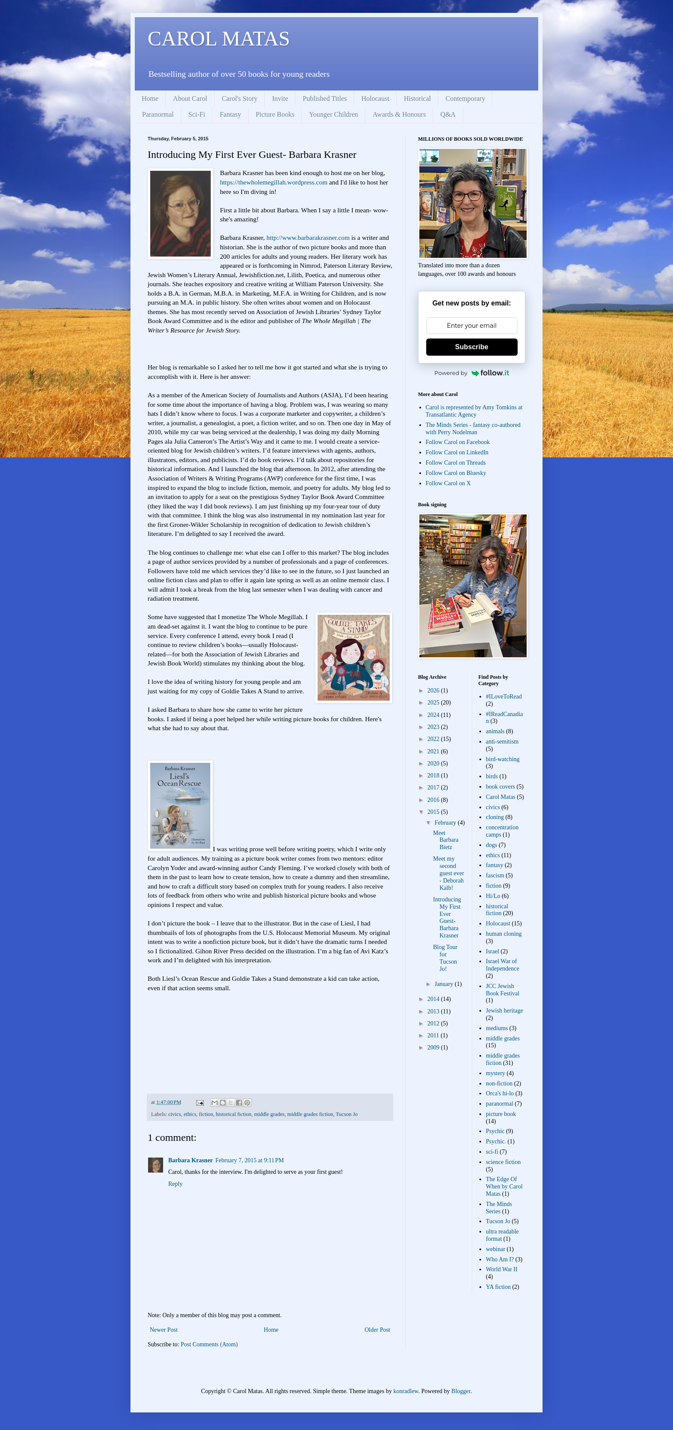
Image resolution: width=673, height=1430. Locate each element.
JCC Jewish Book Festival (502, 990)
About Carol (190, 98)
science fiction (503, 1162)
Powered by (471, 372)
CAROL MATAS (219, 38)
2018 (434, 775)
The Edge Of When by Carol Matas (504, 1186)
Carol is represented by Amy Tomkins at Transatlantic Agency (474, 411)
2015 (434, 812)
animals (495, 731)
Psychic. (496, 1141)
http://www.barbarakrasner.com (308, 237)
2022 (434, 739)
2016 (434, 800)
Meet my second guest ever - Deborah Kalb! (448, 873)
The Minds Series (499, 1208)
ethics (190, 1114)
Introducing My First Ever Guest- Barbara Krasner (447, 917)
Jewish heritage (504, 1010)
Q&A (448, 114)
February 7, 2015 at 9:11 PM (249, 1160)
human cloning (504, 934)
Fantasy (230, 114)
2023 (434, 727)
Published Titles (325, 98)
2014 (434, 999)
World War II (502, 1269)
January (444, 984)
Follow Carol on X (448, 483)
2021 (434, 751)
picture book (501, 1114)
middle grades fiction (310, 1114)
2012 (434, 1023)
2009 (434, 1047)
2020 (434, 763)
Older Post (378, 1330)
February (446, 822)
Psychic (495, 1131)
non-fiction (499, 1083)
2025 (434, 702)
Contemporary (465, 98)
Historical (417, 98)
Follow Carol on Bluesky (456, 473)
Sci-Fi (196, 114)
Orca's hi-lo (500, 1093)
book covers (500, 786)
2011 (434, 1035)
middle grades (269, 1114)
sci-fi (492, 1152)
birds (492, 776)
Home (150, 98)
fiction (206, 1114)
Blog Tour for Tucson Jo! (445, 958)
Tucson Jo (347, 1114)
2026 (434, 690)
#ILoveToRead (504, 696)
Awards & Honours (399, 114)
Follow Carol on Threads (456, 463)
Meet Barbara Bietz (445, 840)
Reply (175, 1184)
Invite (280, 98)
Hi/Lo (493, 896)
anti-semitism (502, 741)
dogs (491, 845)
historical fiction (234, 1114)
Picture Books (275, 114)
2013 (434, 1011)
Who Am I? (500, 1259)
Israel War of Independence (502, 965)
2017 (434, 787)
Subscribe (471, 347)
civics (174, 1114)
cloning (495, 817)
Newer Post (164, 1330)
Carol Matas (500, 797)
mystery (495, 1073)
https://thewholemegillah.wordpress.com (273, 182)
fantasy (494, 865)
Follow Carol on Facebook (458, 442)
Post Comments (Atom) (209, 1344)
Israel (492, 951)
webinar (495, 1249)
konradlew (405, 1391)
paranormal (499, 1103)
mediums (497, 1028)
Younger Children (333, 114)
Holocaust (375, 98)
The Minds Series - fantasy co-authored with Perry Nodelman (473, 428)
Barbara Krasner (190, 1160)
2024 (434, 715)
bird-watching (503, 759)
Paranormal (158, 114)
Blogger (461, 1391)
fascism (495, 875)
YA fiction (498, 1287)
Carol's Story (240, 98)
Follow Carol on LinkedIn (457, 452)
